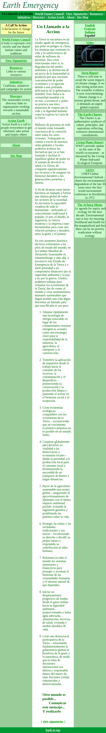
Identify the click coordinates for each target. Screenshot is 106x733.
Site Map (83, 17)
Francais (90, 28)
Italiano (90, 32)
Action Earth (55, 17)
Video (89, 42)
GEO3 (90, 170)
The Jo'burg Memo (89, 204)
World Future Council (49, 13)
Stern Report (89, 73)
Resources (96, 13)
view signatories (53, 721)
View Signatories (77, 13)
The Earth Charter (90, 114)
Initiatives (24, 17)
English (90, 25)
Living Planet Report (90, 142)
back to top (53, 730)
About (70, 17)
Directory (39, 17)
